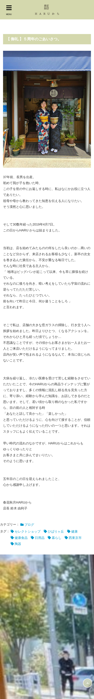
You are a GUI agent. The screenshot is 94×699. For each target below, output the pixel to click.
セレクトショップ (28, 531)
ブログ (29, 525)
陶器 (18, 544)
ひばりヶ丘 (56, 531)
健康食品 (21, 538)
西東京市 (75, 538)
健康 (74, 531)
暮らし (56, 538)
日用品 (40, 538)
